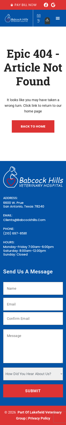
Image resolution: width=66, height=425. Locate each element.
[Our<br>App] (47, 19)
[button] (58, 18)
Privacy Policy (39, 418)
